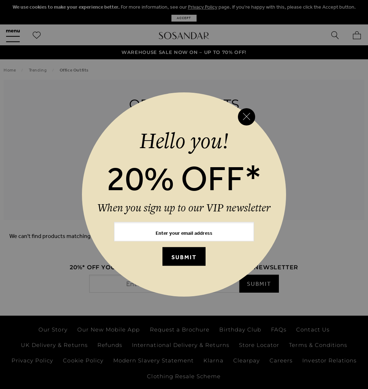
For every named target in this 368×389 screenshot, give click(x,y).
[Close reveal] (246, 116)
